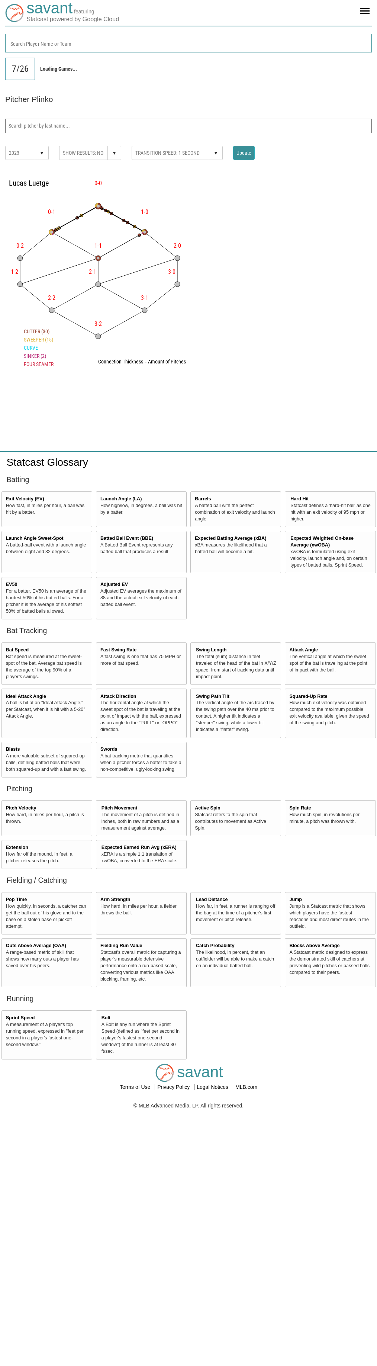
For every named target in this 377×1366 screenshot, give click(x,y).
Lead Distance (212, 899)
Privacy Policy (174, 1087)
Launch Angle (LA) (121, 498)
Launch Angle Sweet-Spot (35, 538)
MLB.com (246, 1087)
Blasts (13, 749)
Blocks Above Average (314, 945)
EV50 (11, 584)
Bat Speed (17, 649)
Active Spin (207, 808)
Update (243, 153)
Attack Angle (303, 649)
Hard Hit (299, 498)
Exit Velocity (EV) (25, 498)
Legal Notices (213, 1087)
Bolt (106, 1017)
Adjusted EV (114, 584)
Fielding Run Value (121, 945)
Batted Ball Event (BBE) (126, 538)
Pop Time (16, 899)
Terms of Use (136, 1087)
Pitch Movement (120, 808)
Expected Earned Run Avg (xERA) (139, 847)
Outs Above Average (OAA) (36, 945)
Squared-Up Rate (308, 696)
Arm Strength (115, 899)
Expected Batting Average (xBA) (230, 538)
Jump (295, 899)
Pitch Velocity (21, 808)
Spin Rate (300, 808)
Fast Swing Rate (118, 649)
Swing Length (211, 649)
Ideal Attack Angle (26, 696)
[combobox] (188, 43)
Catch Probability (215, 945)
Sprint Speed (20, 1017)
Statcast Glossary (47, 462)
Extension (17, 847)
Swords (108, 749)
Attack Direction (118, 696)
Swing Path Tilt (212, 696)
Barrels (203, 498)
